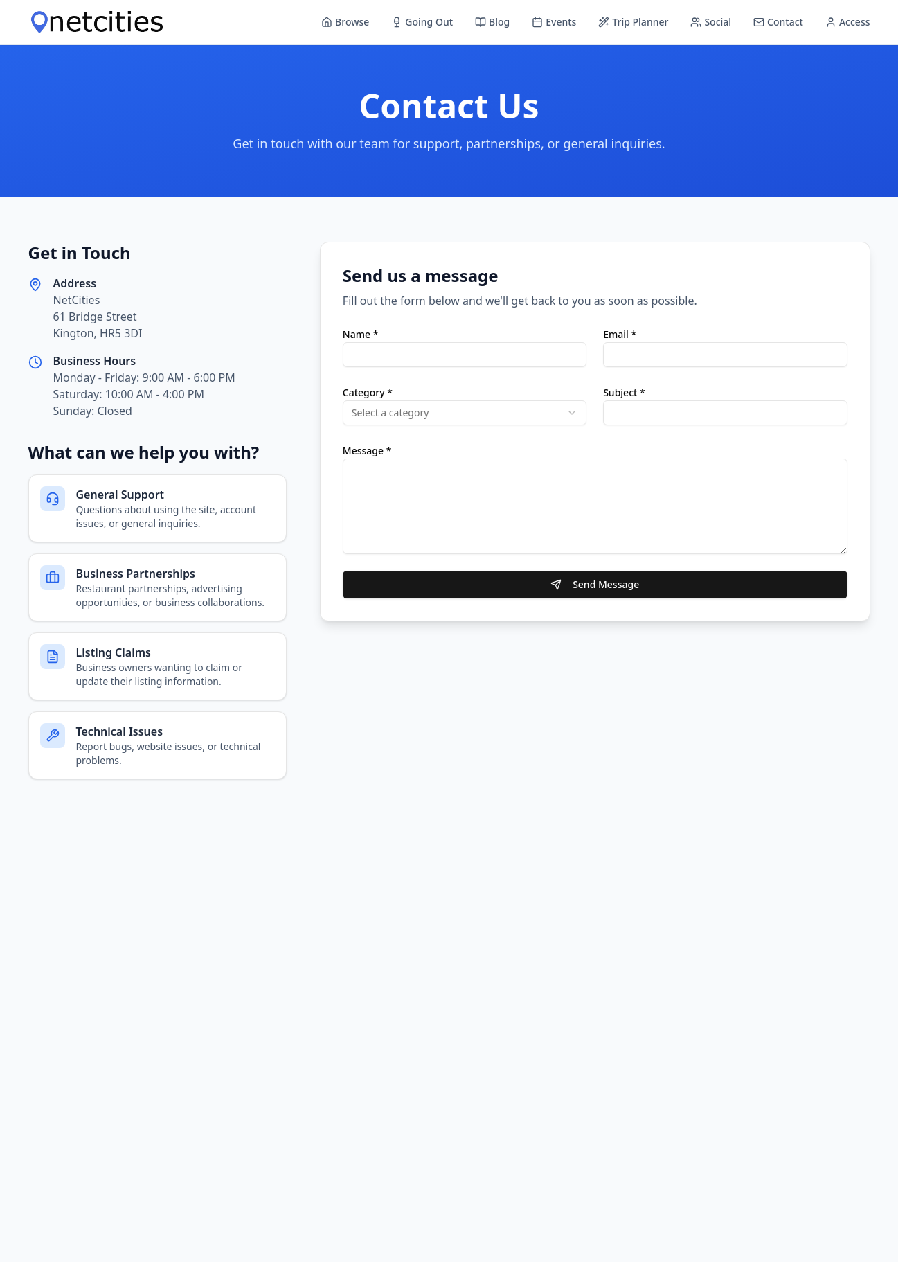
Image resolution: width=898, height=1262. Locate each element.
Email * (619, 334)
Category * (368, 392)
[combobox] (464, 412)
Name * (360, 334)
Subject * (624, 392)
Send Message (594, 584)
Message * (367, 450)
